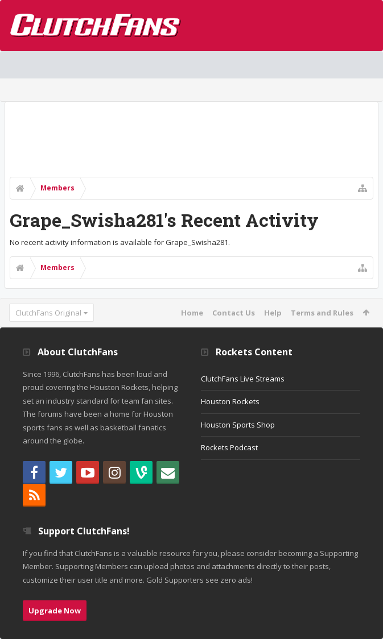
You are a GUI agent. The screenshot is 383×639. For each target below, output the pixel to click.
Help (273, 313)
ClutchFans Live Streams (243, 379)
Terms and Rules (322, 313)
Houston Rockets (230, 401)
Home (192, 313)
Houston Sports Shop (238, 425)
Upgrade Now (54, 610)
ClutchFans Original (48, 313)
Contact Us (233, 313)
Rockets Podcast (229, 447)
